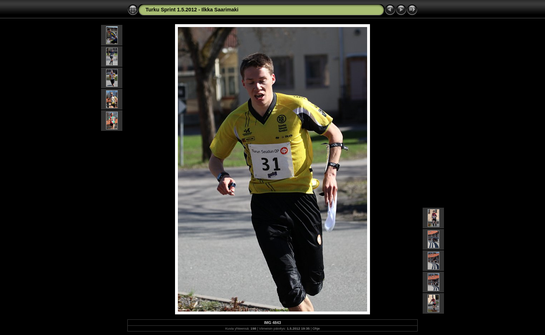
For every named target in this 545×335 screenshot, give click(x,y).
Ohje (316, 328)
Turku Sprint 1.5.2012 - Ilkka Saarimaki (191, 9)
